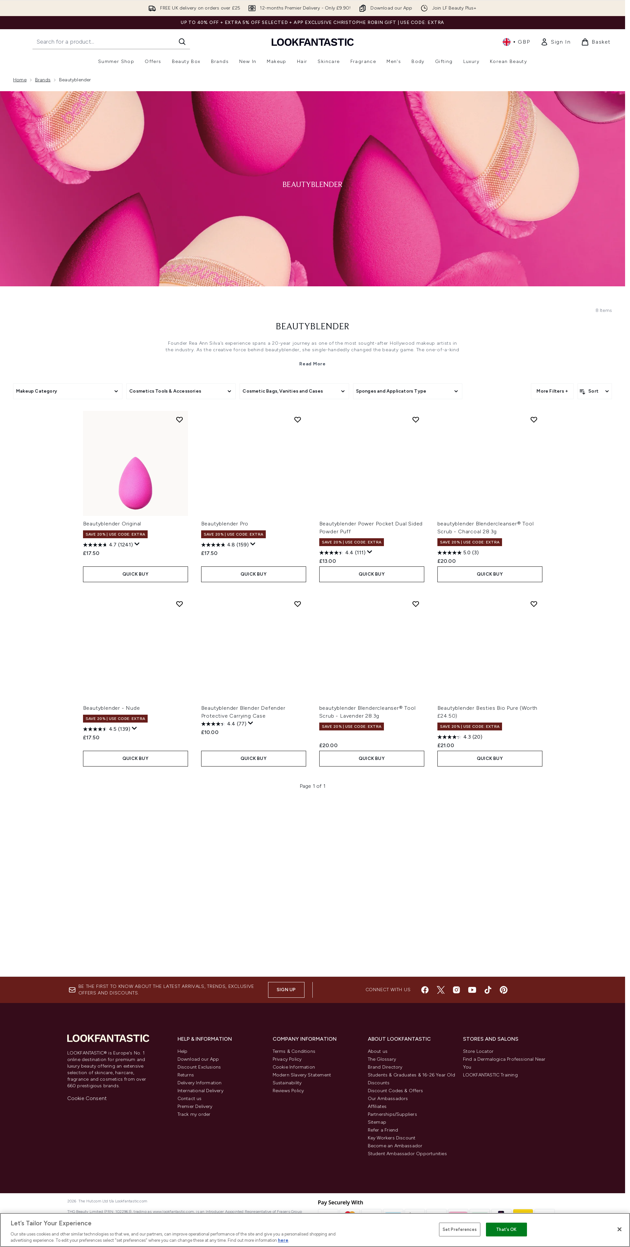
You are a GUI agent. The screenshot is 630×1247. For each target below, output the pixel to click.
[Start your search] (111, 41)
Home (20, 80)
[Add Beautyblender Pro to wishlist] (297, 419)
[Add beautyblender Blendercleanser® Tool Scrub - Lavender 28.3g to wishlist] (416, 604)
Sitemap (377, 1122)
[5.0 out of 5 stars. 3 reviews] (458, 553)
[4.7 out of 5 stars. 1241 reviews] (108, 545)
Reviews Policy (288, 1091)
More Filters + (552, 391)
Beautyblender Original (112, 524)
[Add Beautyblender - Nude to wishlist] (179, 604)
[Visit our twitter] (441, 990)
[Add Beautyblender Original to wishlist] (179, 419)
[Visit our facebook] (425, 990)
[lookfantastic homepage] (313, 42)
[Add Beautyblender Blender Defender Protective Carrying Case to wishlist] (297, 604)
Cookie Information (294, 1067)
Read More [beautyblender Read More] (312, 364)
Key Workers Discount (392, 1138)
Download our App (198, 1059)
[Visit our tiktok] (488, 990)
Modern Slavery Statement (302, 1075)
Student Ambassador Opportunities (407, 1153)
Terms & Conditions (294, 1051)
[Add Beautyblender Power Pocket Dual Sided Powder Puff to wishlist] (416, 419)
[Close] (619, 1229)
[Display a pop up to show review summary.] (137, 544)
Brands (43, 80)
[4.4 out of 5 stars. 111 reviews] (342, 553)
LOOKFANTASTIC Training (490, 1075)
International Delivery (200, 1091)
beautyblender (312, 327)
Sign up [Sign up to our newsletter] (286, 989)
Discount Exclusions (199, 1067)
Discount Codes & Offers (395, 1091)
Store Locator (478, 1051)
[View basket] (596, 42)
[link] (555, 42)
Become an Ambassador (395, 1146)
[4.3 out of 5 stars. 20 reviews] (459, 737)
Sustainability (287, 1083)
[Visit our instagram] (456, 990)
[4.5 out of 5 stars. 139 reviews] (106, 729)
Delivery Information (200, 1083)
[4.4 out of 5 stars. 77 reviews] (223, 724)
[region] (315, 1230)
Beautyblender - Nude (111, 708)
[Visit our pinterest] (504, 990)
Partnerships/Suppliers (392, 1114)
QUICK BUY (135, 574)
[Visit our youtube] (472, 990)
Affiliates (377, 1106)
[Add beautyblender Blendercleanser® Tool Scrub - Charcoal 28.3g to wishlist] (534, 419)
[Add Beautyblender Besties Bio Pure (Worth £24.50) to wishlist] (534, 604)
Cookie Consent (87, 1098)
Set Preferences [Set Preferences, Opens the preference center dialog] (460, 1229)
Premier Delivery (195, 1106)
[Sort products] (595, 391)
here (283, 1240)
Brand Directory (385, 1067)
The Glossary (382, 1059)
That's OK (506, 1229)
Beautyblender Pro (225, 524)
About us (378, 1051)
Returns (186, 1075)
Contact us (190, 1098)
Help (183, 1051)
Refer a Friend (383, 1130)
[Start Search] (182, 41)
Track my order (194, 1114)
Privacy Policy (287, 1059)
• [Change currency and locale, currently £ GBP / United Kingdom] (516, 42)
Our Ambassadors (388, 1098)
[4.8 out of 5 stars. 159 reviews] (225, 545)
